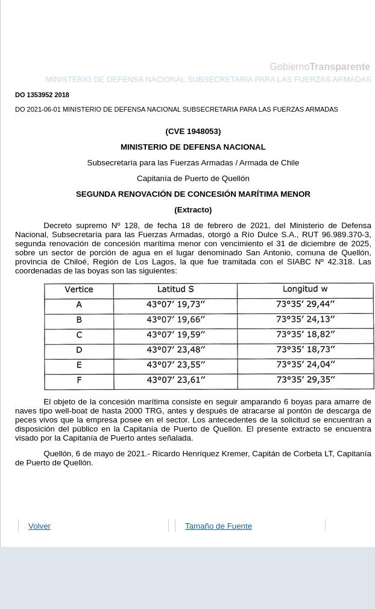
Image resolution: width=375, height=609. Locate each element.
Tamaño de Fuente (218, 526)
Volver (39, 526)
